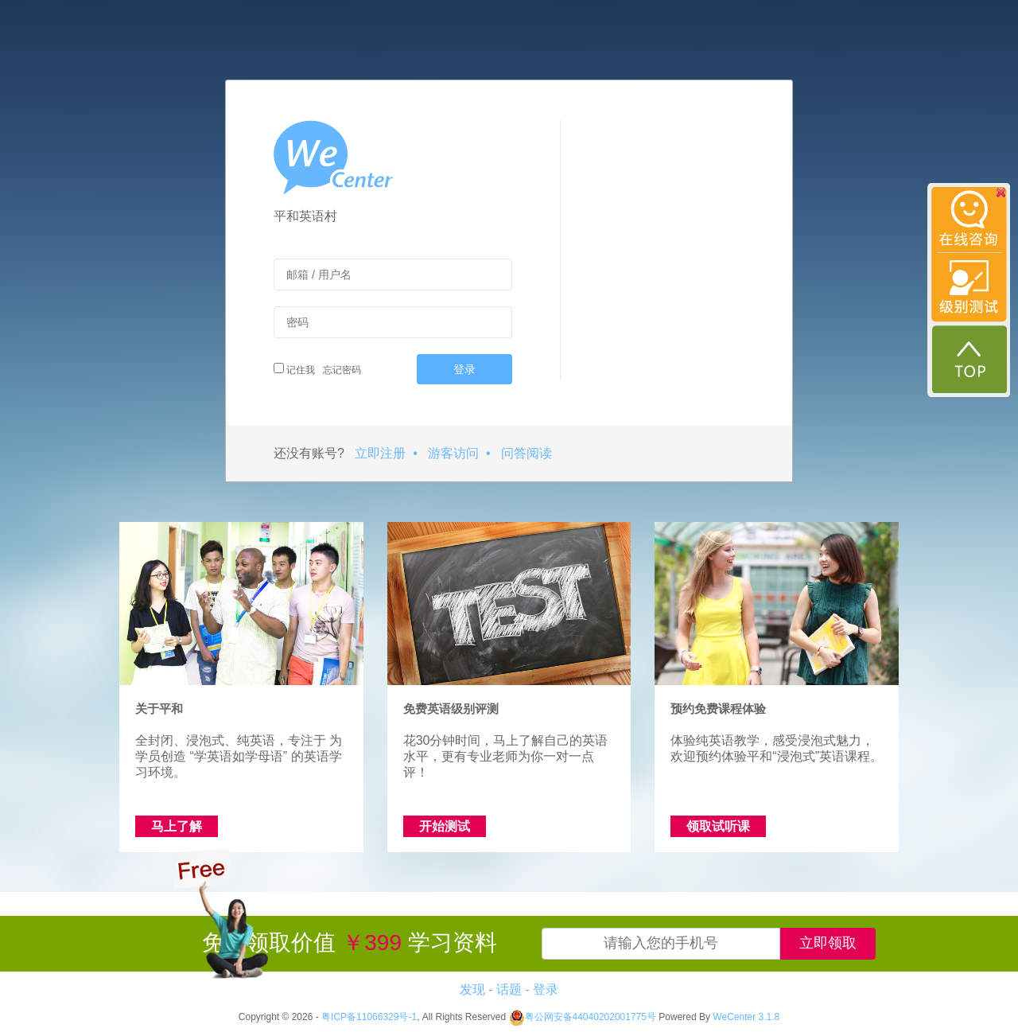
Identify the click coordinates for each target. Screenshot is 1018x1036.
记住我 (294, 369)
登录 (464, 369)
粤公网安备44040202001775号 (582, 1016)
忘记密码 (340, 370)
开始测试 (444, 826)
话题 (509, 989)
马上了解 (176, 826)
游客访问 (453, 453)
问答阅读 (526, 453)
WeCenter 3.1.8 (746, 1016)
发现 (472, 989)
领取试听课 (718, 826)
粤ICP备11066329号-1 (369, 1016)
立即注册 (380, 453)
